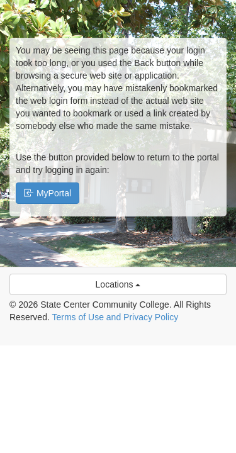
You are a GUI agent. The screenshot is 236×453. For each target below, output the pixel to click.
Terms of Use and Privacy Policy (115, 317)
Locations (118, 284)
